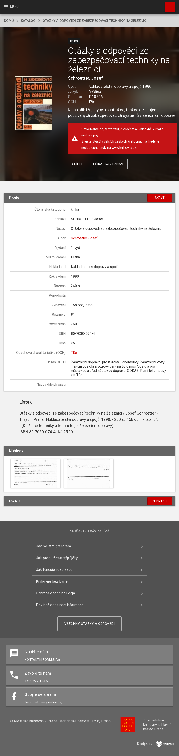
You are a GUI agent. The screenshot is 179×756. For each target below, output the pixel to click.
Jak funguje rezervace (54, 569)
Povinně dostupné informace (59, 605)
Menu (11, 6)
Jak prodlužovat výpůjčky (57, 558)
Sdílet (77, 164)
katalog (28, 21)
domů (9, 21)
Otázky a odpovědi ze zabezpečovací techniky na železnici (95, 21)
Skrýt (160, 198)
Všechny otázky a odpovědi (89, 624)
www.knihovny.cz (124, 148)
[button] (33, 103)
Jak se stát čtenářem (53, 546)
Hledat (168, 5)
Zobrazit (159, 501)
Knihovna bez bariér (52, 581)
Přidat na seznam (108, 164)
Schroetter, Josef (85, 78)
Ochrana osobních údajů (55, 593)
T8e (74, 353)
